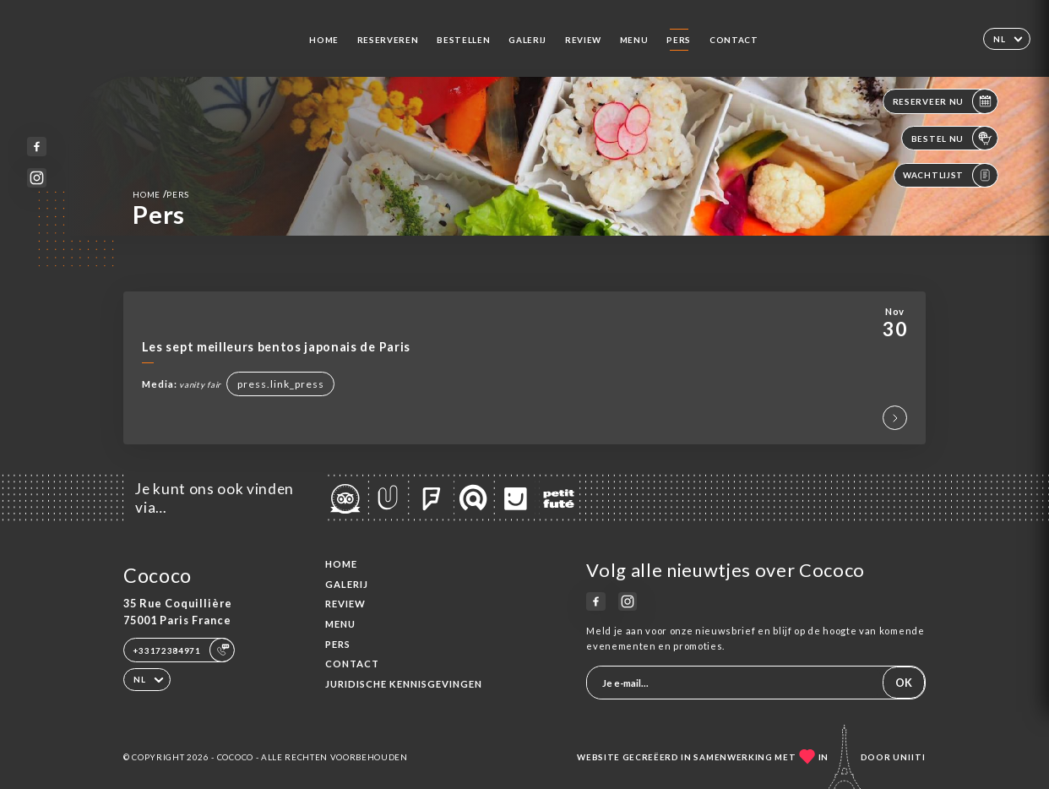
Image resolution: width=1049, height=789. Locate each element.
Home (324, 40)
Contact (733, 40)
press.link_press (280, 384)
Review (583, 40)
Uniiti (909, 757)
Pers (678, 40)
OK (903, 682)
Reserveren (388, 40)
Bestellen (463, 40)
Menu (634, 40)
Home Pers (161, 193)
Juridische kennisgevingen (403, 683)
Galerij (527, 40)
